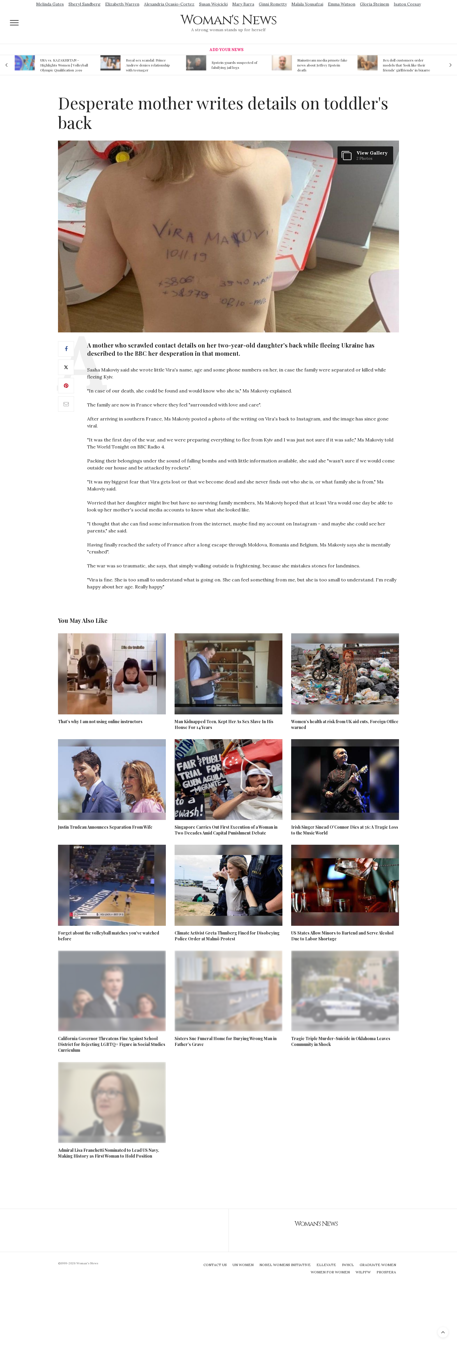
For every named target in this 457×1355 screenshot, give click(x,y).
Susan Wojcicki (213, 4)
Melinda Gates (50, 4)
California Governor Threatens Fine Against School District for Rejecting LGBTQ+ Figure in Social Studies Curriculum (111, 1044)
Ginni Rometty (273, 4)
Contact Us (215, 1265)
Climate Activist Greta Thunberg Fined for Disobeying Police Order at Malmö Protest (227, 936)
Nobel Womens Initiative (285, 1265)
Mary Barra (243, 4)
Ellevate (326, 1265)
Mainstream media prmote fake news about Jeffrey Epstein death (322, 65)
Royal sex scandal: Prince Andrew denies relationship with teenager (148, 65)
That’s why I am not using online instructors (100, 721)
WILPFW (363, 1272)
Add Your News (226, 49)
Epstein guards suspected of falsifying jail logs (234, 65)
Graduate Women (378, 1265)
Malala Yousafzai (307, 4)
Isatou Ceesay (407, 4)
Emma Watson (341, 4)
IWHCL (348, 1265)
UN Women (243, 1265)
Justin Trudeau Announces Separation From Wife (105, 827)
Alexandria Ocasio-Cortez (169, 4)
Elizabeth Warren (122, 4)
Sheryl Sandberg (84, 4)
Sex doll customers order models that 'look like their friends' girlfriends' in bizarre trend (406, 65)
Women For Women (330, 1272)
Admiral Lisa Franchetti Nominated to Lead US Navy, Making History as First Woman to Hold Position (108, 1153)
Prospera (386, 1272)
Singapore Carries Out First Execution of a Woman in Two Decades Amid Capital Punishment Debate (226, 830)
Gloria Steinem (374, 4)
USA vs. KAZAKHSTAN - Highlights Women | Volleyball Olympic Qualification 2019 (64, 65)
